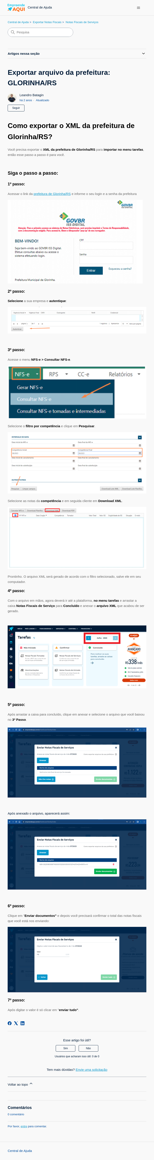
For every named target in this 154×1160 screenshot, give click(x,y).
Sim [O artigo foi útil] (65, 1048)
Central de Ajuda (18, 22)
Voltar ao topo (20, 1083)
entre (24, 1126)
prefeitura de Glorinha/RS (52, 194)
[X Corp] (16, 1023)
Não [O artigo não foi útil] (88, 1048)
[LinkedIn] (22, 1023)
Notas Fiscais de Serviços (82, 22)
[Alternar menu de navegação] (138, 7)
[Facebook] (10, 1023)
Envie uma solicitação (91, 1069)
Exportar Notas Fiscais (47, 22)
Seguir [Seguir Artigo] (16, 107)
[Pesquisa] (40, 32)
